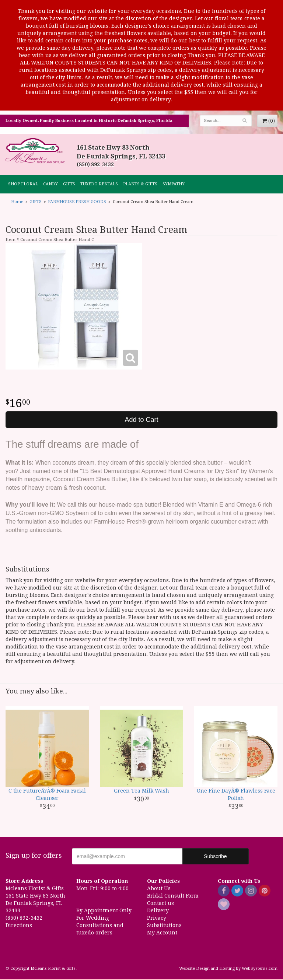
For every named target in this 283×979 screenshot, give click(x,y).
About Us (159, 888)
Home (17, 201)
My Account (162, 933)
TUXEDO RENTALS (99, 184)
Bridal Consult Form (173, 896)
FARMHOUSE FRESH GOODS (77, 201)
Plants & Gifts (140, 184)
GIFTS (69, 184)
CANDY (50, 184)
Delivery (158, 910)
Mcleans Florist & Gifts (35, 151)
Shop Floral (23, 184)
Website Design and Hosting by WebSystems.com (228, 968)
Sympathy (174, 184)
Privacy (156, 918)
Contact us (160, 903)
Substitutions (164, 925)
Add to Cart (141, 419)
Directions (19, 925)
